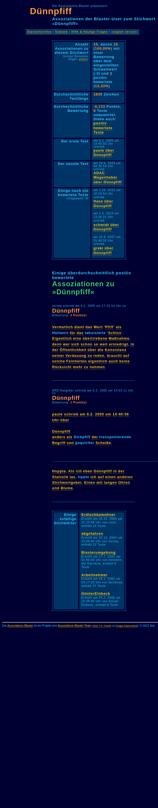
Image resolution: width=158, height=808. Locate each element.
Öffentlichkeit (73, 350)
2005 (99, 414)
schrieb (71, 414)
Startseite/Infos (39, 31)
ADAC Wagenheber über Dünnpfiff (107, 177)
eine (77, 338)
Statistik (61, 31)
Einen (89, 482)
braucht (114, 355)
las (72, 477)
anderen (125, 477)
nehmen (97, 367)
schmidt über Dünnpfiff (106, 227)
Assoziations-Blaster (20, 625)
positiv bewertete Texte (103, 127)
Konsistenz (115, 350)
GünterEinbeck (95, 593)
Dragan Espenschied (126, 626)
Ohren (124, 482)
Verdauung (75, 355)
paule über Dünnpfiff (103, 152)
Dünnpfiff (51, 11)
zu (90, 355)
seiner (58, 355)
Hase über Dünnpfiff (103, 203)
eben (88, 471)
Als (71, 471)
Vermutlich (62, 327)
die (101, 350)
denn (57, 344)
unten (83, 59)
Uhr (55, 420)
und (55, 488)
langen (110, 482)
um (108, 414)
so (96, 344)
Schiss (114, 333)
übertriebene (95, 338)
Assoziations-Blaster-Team (74, 625)
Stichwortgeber (66, 482)
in (132, 344)
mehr (78, 367)
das (88, 327)
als (119, 327)
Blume (67, 488)
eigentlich (98, 361)
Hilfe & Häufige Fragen (89, 31)
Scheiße (103, 443)
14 (115, 414)
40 (120, 414)
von (70, 443)
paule (57, 414)
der (55, 350)
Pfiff (109, 327)
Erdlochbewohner (98, 515)
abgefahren (92, 533)
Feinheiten (76, 361)
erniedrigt (118, 344)
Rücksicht (62, 367)
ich (79, 471)
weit (104, 344)
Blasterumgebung (98, 552)
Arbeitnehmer (94, 575)
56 (126, 414)
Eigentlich (62, 338)
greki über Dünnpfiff (103, 250)
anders (58, 437)
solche (58, 361)
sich (75, 344)
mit (99, 482)
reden (99, 355)
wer (66, 344)
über (92, 350)
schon (87, 344)
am (83, 414)
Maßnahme (119, 338)
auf (126, 355)
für (72, 333)
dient (79, 327)
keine (124, 361)
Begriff (58, 443)
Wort (98, 327)
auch (113, 361)
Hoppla (59, 471)
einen (110, 477)
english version (125, 31)
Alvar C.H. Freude (102, 626)
